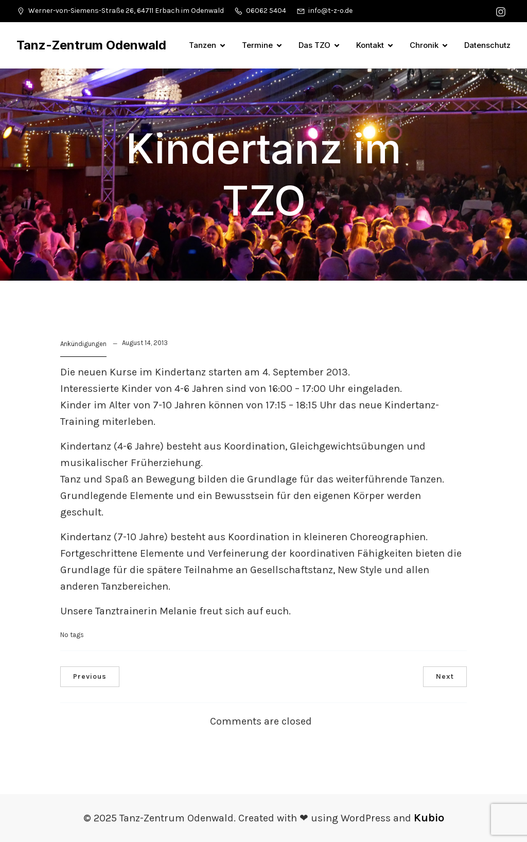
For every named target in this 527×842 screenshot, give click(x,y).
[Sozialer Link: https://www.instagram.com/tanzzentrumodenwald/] (502, 11)
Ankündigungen (83, 344)
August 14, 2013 (145, 343)
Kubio (429, 817)
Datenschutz (487, 45)
